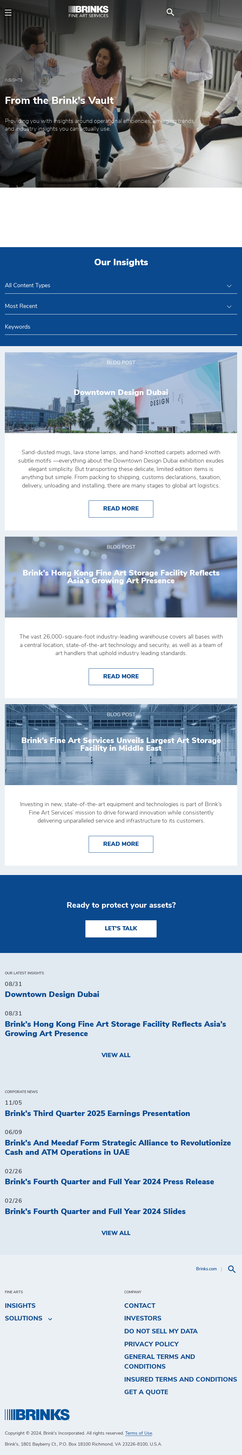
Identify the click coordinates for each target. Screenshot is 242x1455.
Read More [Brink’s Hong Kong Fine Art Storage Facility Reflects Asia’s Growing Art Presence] (128, 676)
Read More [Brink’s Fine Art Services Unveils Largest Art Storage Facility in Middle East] (128, 843)
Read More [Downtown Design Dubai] (128, 508)
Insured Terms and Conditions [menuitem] (180, 1379)
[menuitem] (229, 12)
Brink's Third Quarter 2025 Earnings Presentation (97, 1114)
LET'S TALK (121, 929)
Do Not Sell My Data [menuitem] (161, 1331)
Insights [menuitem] (20, 1306)
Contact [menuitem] (139, 1306)
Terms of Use (138, 1433)
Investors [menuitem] (142, 1318)
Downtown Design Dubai (52, 995)
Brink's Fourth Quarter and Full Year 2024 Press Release (109, 1182)
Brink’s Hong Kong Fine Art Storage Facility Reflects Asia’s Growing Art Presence (115, 1029)
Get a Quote (146, 1392)
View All (116, 1055)
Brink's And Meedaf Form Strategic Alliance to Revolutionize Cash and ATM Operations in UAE (118, 1147)
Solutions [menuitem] (23, 1318)
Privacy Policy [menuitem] (151, 1344)
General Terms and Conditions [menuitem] (159, 1362)
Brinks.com (206, 1269)
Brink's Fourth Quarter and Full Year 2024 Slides (95, 1212)
